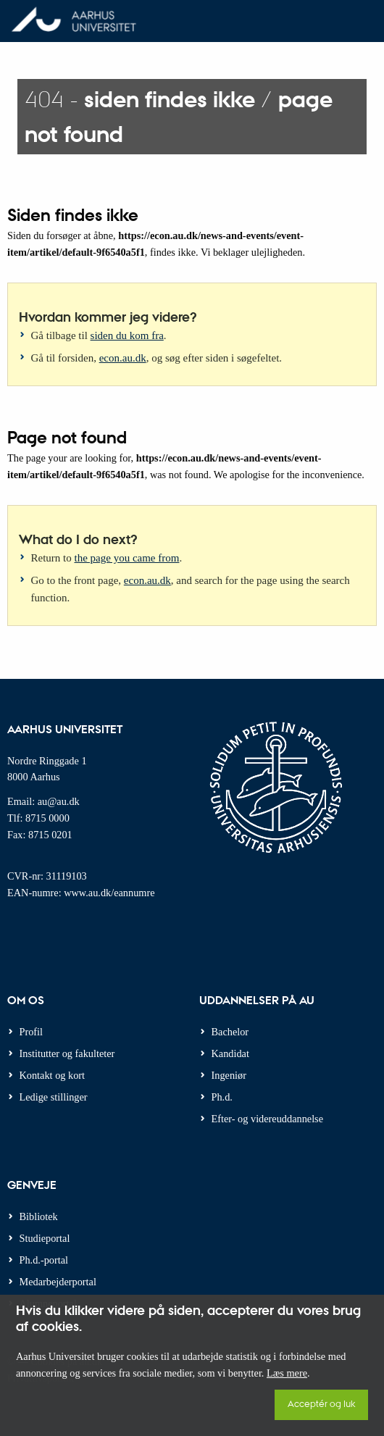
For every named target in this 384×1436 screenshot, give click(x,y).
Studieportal (45, 1238)
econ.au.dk (122, 358)
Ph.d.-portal (44, 1260)
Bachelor (230, 1032)
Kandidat (230, 1053)
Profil (31, 1032)
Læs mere (287, 1373)
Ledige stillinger (54, 1097)
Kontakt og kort (52, 1075)
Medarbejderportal (58, 1281)
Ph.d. (222, 1097)
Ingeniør (229, 1075)
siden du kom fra (127, 335)
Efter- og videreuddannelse (268, 1118)
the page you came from (127, 558)
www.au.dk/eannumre (109, 892)
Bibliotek (39, 1216)
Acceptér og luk (321, 1403)
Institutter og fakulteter (67, 1053)
